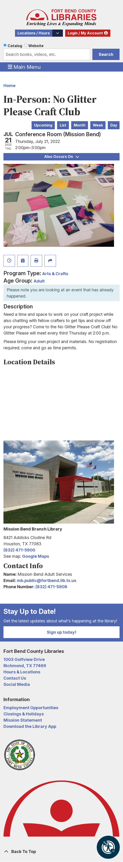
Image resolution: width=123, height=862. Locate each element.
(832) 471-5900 (19, 550)
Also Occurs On (61, 156)
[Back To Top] (61, 851)
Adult (39, 281)
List (63, 125)
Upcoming (43, 125)
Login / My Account (85, 33)
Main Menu (24, 66)
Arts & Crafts (55, 273)
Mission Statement (22, 720)
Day (113, 125)
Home (9, 85)
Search (106, 54)
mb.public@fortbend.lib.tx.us (46, 580)
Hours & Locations (21, 671)
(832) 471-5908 (51, 586)
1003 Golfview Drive (24, 659)
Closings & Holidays (23, 713)
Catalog (15, 45)
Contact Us (14, 678)
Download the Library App (29, 726)
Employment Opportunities (30, 707)
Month (79, 125)
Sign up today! (61, 632)
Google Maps (35, 556)
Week (98, 125)
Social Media (16, 684)
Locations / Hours (34, 33)
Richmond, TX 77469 (24, 665)
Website (36, 45)
